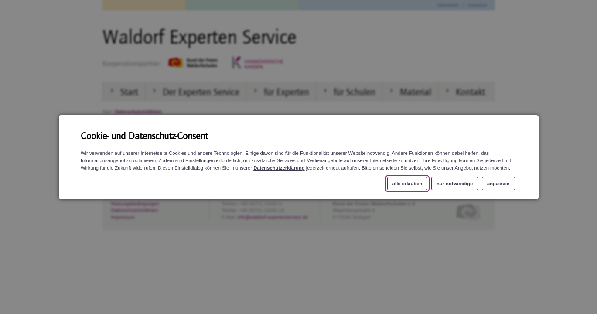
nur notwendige (454, 183)
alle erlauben (407, 183)
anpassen (498, 183)
